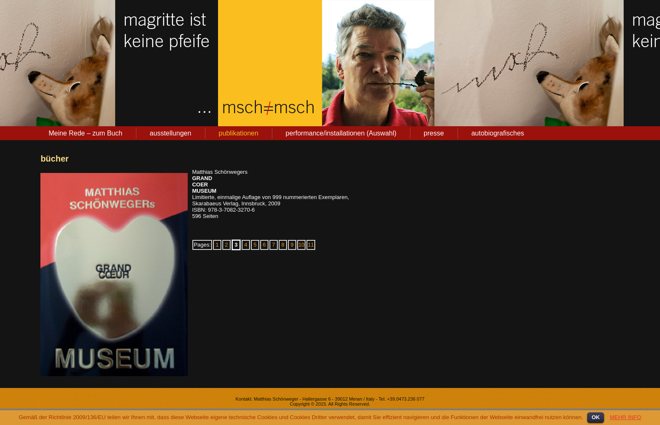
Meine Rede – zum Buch (85, 133)
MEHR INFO (625, 417)
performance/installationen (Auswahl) (341, 133)
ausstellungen (171, 133)
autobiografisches (497, 133)
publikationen (238, 133)
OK (595, 417)
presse (434, 133)
